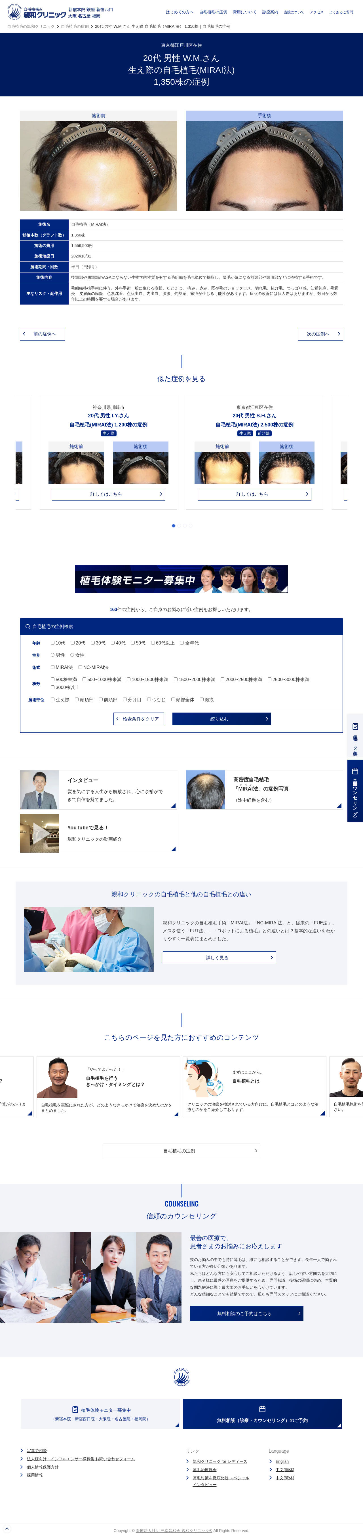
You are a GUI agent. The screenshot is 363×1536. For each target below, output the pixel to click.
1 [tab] (174, 526)
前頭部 (108, 699)
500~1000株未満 (102, 679)
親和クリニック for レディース (220, 1461)
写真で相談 (37, 1450)
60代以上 (163, 643)
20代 (78, 643)
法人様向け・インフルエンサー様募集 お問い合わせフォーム (81, 1459)
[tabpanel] (255, 456)
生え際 (60, 699)
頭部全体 (182, 699)
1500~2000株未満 (194, 679)
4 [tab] (191, 526)
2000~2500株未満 (241, 679)
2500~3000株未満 (288, 679)
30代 (98, 643)
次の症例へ (318, 333)
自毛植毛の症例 (213, 12)
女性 (77, 655)
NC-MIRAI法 (94, 667)
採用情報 (35, 1475)
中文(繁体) (285, 1478)
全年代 (189, 643)
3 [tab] (185, 526)
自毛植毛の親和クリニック (31, 26)
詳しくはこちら (106, 494)
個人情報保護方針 (43, 1467)
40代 (118, 643)
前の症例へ (44, 333)
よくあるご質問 (341, 12)
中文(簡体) (285, 1469)
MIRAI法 (62, 667)
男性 (58, 655)
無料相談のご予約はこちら (244, 1313)
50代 (138, 643)
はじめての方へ (180, 12)
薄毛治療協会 (205, 1469)
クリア (141, 719)
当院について (294, 12)
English (282, 1461)
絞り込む (219, 719)
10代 (58, 643)
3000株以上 (65, 687)
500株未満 (64, 679)
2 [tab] (179, 526)
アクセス (317, 12)
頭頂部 (84, 699)
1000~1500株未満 (147, 679)
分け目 (132, 699)
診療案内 (270, 12)
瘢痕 (207, 699)
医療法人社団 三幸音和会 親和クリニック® (174, 1530)
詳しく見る (217, 957)
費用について (245, 12)
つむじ (156, 699)
